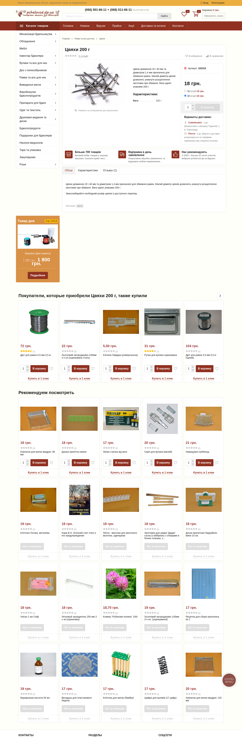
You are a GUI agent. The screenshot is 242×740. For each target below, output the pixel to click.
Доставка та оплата (153, 25)
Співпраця (97, 715)
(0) (69, 307)
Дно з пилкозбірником (33, 70)
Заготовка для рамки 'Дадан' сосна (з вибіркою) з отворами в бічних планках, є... (161, 491)
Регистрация (218, 3)
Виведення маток (30, 84)
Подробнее (37, 231)
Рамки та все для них (32, 77)
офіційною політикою (47, 726)
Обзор (69, 170)
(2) (27, 307)
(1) (151, 307)
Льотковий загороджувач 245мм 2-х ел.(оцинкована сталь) (79, 312)
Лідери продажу (100, 723)
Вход (204, 3)
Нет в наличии (32, 502)
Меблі (23, 48)
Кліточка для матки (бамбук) (118, 653)
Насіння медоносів (31, 142)
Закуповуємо (27, 157)
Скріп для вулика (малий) (158, 407)
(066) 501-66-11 (96, 9)
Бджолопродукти (29, 128)
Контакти (178, 25)
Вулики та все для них (33, 63)
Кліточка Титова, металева (34, 488)
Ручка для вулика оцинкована (160, 310)
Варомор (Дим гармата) (38, 209)
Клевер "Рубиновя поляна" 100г (120, 572)
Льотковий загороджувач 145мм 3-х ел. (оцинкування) (161, 573)
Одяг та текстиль (30, 110)
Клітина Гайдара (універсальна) (120, 310)
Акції (131, 25)
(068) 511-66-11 (121, 9)
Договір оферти (99, 728)
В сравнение (214, 56)
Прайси (117, 25)
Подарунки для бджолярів (35, 135)
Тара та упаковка (30, 150)
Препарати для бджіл (32, 102)
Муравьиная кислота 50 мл (35, 653)
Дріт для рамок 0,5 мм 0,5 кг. (35, 310)
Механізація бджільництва (35, 34)
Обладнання (27, 41)
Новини (85, 25)
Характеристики (88, 170)
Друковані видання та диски (32, 119)
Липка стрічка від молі (115, 407)
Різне (22, 164)
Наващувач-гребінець (197, 407)
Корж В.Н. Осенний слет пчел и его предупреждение (79, 489)
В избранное (193, 56)
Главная (66, 39)
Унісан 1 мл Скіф (29, 572)
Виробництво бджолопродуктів (30, 94)
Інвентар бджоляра (31, 55)
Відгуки (100, 25)
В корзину (207, 107)
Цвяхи (102, 39)
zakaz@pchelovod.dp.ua (35, 716)
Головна (68, 25)
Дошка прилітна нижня (74, 407)
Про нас (95, 701)
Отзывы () (110, 170)
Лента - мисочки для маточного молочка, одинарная (120, 489)
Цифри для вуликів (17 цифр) (160, 653)
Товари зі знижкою (101, 719)
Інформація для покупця (104, 710)
